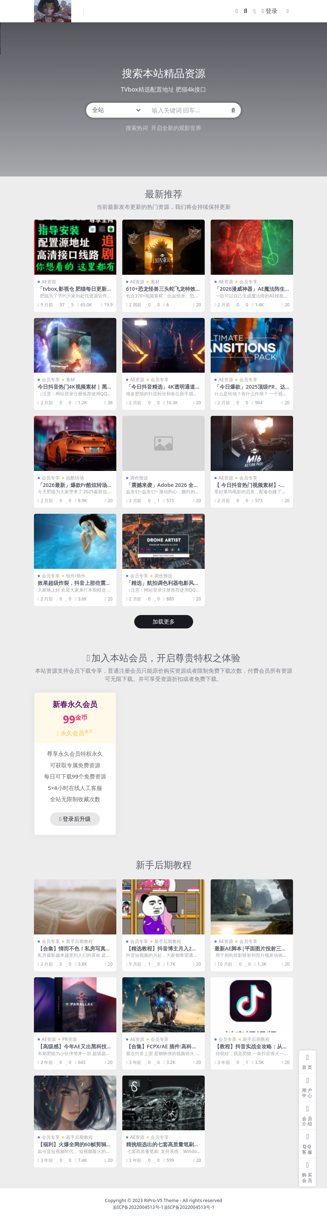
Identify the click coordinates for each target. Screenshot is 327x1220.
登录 (269, 11)
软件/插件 (76, 576)
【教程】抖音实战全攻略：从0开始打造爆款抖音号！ (249, 1049)
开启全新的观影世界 (176, 127)
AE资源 (49, 281)
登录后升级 (75, 819)
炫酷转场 (75, 478)
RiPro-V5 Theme (161, 1200)
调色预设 (139, 478)
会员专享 (248, 281)
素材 (155, 281)
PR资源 (69, 1039)
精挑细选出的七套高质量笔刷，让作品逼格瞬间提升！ (162, 1147)
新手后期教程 (164, 865)
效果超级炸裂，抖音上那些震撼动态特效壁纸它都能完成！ (74, 586)
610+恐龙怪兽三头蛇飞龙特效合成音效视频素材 (163, 292)
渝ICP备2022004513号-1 (138, 1207)
